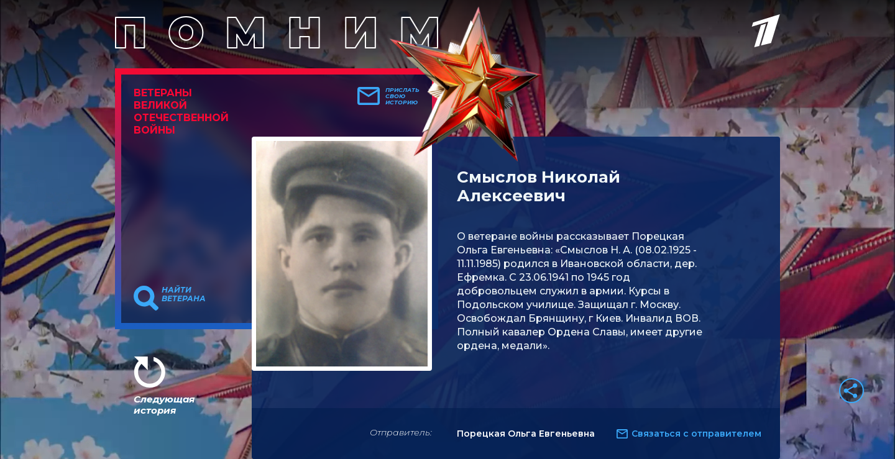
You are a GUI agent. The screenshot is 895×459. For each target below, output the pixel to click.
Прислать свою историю (402, 96)
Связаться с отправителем (696, 433)
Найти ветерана (184, 294)
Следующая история (164, 404)
